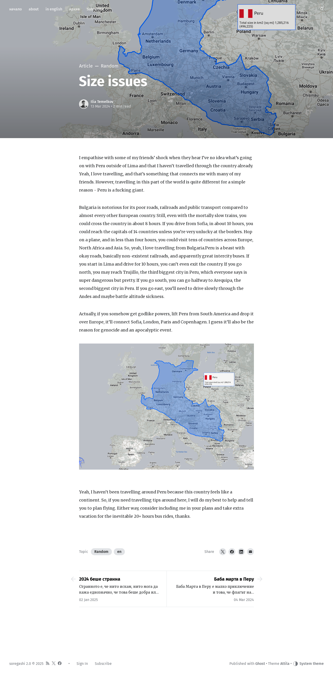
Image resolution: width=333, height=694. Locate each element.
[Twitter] (222, 551)
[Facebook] (231, 551)
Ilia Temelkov (102, 101)
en (119, 551)
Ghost (260, 663)
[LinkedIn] (241, 551)
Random (101, 551)
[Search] (322, 9)
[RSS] (47, 663)
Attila (285, 663)
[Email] (250, 551)
